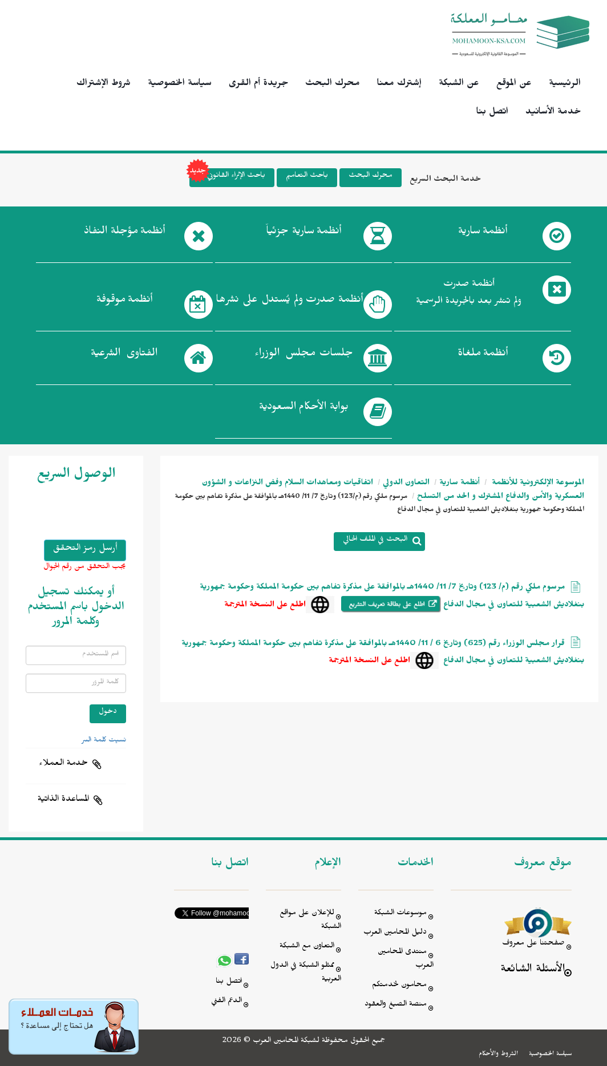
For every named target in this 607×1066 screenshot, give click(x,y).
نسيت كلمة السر (104, 740)
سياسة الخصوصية (180, 84)
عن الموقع (514, 84)
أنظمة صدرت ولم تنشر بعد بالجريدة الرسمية (468, 294)
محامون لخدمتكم (399, 986)
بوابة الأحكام (304, 409)
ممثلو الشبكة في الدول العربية (305, 973)
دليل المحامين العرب (395, 933)
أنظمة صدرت (289, 301)
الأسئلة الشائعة (532, 970)
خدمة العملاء (63, 764)
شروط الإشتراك (103, 84)
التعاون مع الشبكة (307, 947)
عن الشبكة (459, 84)
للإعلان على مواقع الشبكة (310, 921)
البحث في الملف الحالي (375, 540)
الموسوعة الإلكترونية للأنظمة (536, 484)
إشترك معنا (399, 84)
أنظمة (482, 233)
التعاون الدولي (406, 484)
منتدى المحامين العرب (406, 959)
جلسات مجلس (303, 355)
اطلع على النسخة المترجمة (265, 606)
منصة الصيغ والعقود (396, 1005)
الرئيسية (565, 84)
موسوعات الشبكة (400, 914)
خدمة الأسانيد (553, 113)
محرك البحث (332, 84)
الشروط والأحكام (498, 1055)
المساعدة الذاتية (63, 800)
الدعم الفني (226, 1002)
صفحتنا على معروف (533, 944)
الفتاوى (124, 355)
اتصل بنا (492, 113)
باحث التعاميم (307, 176)
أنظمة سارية (459, 484)
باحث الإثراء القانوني (227, 177)
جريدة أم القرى (258, 84)
